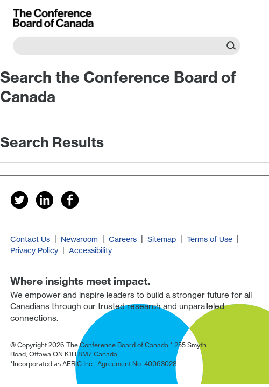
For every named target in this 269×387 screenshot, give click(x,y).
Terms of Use (209, 238)
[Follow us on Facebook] (70, 199)
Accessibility (90, 250)
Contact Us (30, 238)
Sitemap (161, 238)
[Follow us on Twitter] (19, 199)
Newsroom (79, 238)
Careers (123, 238)
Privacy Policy (34, 250)
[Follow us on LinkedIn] (45, 199)
